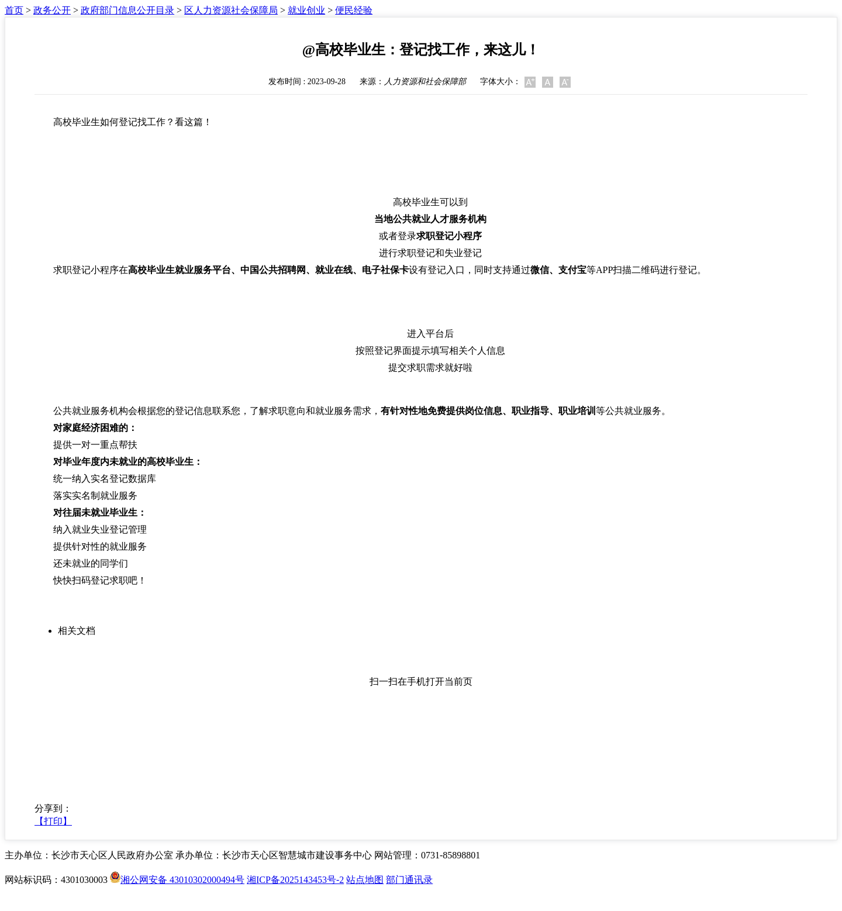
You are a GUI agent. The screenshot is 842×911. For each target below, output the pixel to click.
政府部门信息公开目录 (127, 10)
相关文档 (76, 631)
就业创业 (306, 10)
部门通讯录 (409, 880)
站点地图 (365, 880)
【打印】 (53, 821)
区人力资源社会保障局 (231, 10)
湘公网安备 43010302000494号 (177, 880)
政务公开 (52, 10)
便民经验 (353, 10)
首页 (14, 10)
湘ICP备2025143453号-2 (295, 880)
